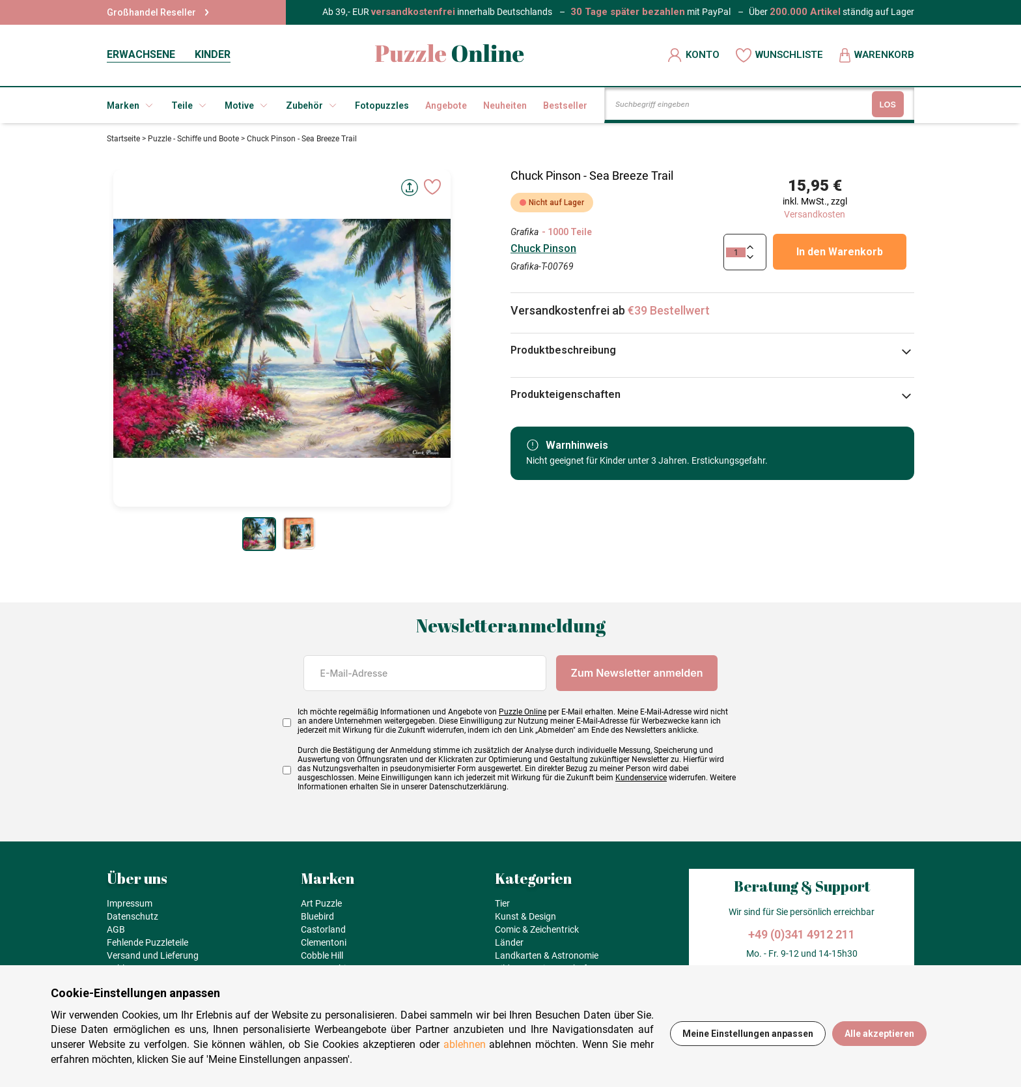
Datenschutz (132, 916)
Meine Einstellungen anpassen (747, 1033)
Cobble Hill (322, 955)
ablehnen (464, 1044)
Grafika (524, 232)
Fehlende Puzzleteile (147, 942)
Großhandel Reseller (158, 12)
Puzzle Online (522, 711)
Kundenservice (641, 777)
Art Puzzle (321, 903)
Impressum (129, 903)
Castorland (323, 929)
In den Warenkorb (839, 252)
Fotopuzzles (382, 105)
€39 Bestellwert (669, 310)
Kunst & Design (525, 916)
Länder (509, 942)
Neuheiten (505, 105)
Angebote (446, 105)
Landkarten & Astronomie (546, 955)
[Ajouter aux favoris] (432, 186)
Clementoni (323, 942)
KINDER (213, 54)
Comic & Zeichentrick (537, 929)
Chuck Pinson (543, 248)
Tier (502, 903)
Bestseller (565, 105)
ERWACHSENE (141, 54)
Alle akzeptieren (879, 1033)
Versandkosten (814, 214)
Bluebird (317, 916)
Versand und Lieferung (153, 955)
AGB (116, 929)
